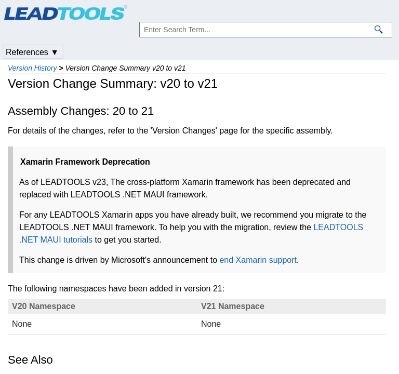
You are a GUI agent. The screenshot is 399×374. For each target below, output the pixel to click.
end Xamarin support (258, 260)
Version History (32, 68)
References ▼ (32, 52)
